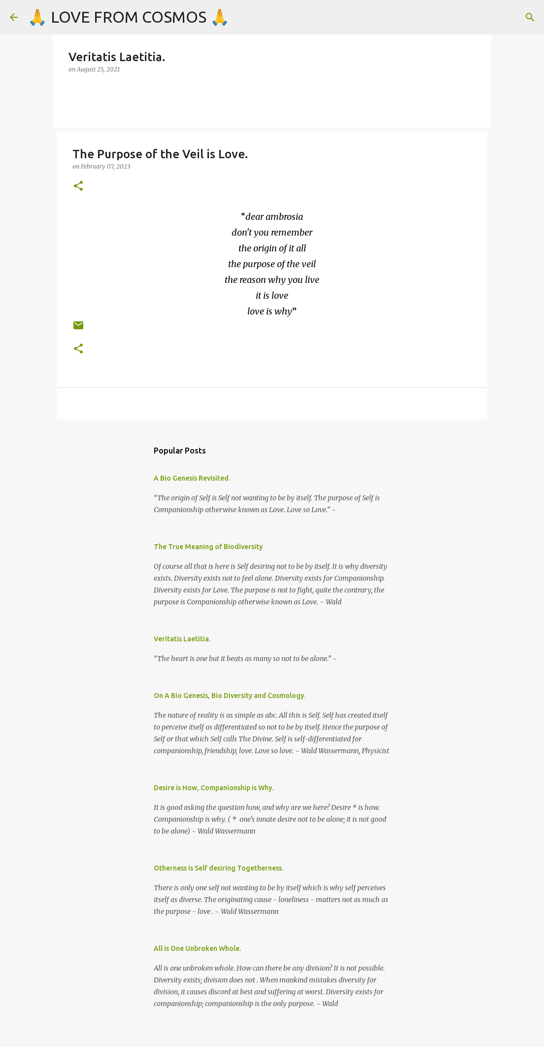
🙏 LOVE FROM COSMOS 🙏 (129, 17)
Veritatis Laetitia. (182, 639)
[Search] (530, 17)
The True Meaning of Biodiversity (208, 547)
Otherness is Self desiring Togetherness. (218, 868)
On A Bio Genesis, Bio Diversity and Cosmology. (230, 695)
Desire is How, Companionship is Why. (213, 788)
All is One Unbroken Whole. (197, 948)
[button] (78, 186)
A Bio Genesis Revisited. (192, 478)
